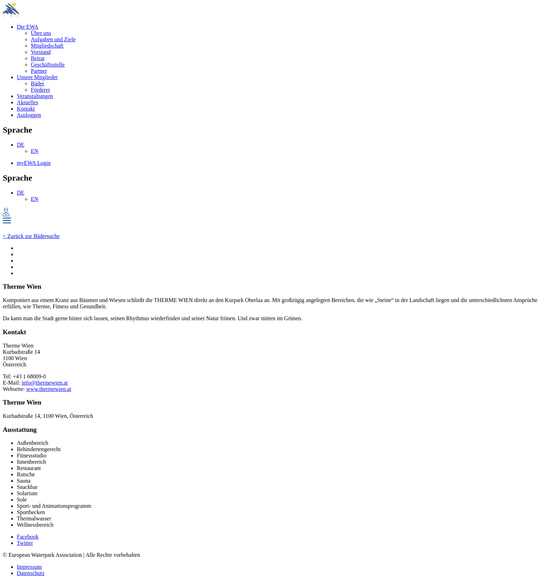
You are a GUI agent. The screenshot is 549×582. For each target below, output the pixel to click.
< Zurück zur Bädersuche (31, 236)
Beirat (37, 58)
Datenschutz (30, 573)
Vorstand (41, 52)
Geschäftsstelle (48, 65)
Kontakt (26, 109)
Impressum (29, 567)
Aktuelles (27, 102)
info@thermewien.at (45, 383)
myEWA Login (33, 163)
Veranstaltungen (35, 96)
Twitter (25, 543)
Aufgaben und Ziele (53, 39)
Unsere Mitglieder (37, 77)
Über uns (41, 33)
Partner (39, 71)
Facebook (28, 537)
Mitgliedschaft (47, 46)
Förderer (40, 90)
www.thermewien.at (48, 389)
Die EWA (28, 27)
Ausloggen (29, 115)
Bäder (37, 83)
